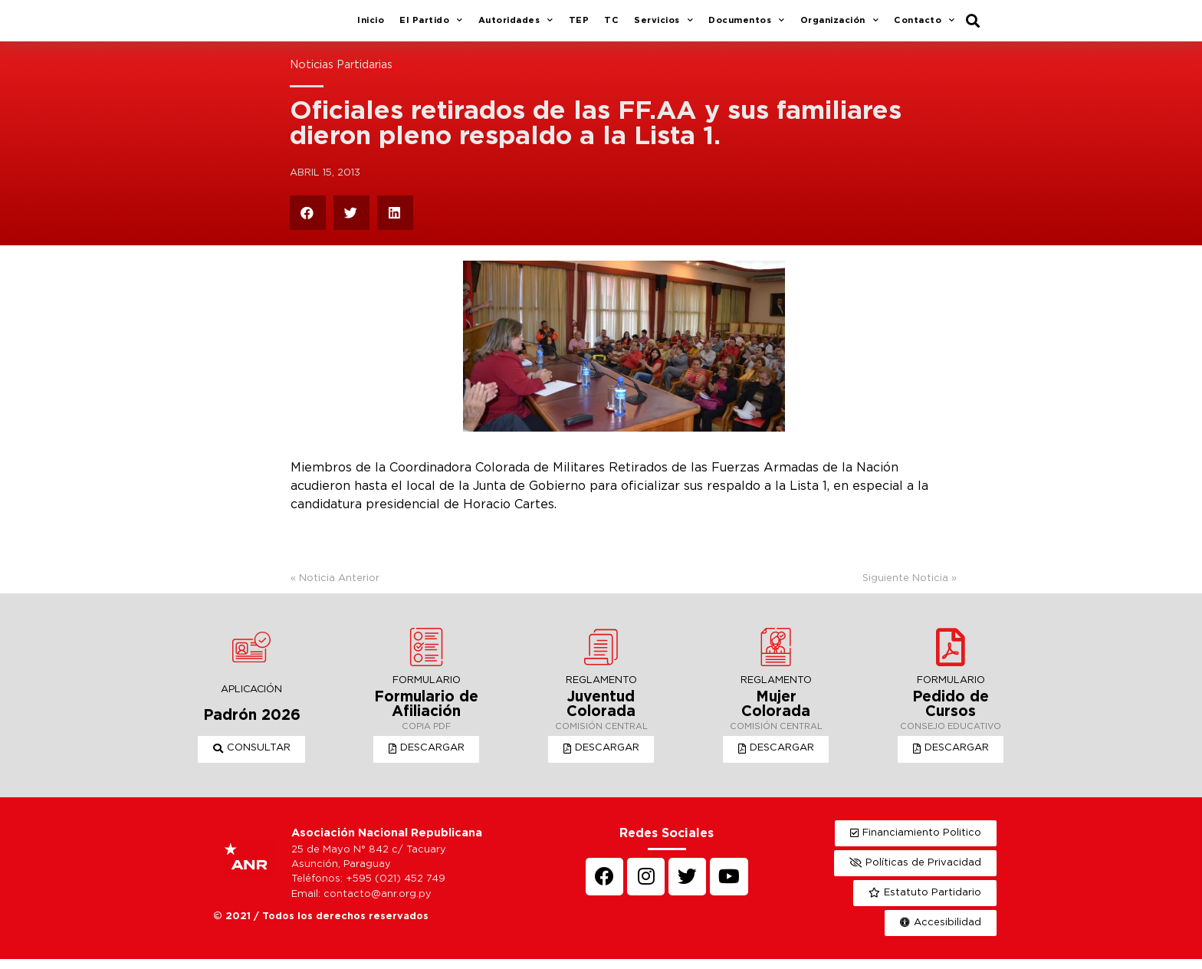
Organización (839, 27)
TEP (579, 26)
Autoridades (515, 27)
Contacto (924, 27)
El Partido (431, 27)
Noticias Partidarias (341, 76)
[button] (252, 760)
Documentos (746, 27)
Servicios (663, 27)
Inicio (370, 26)
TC (611, 26)
